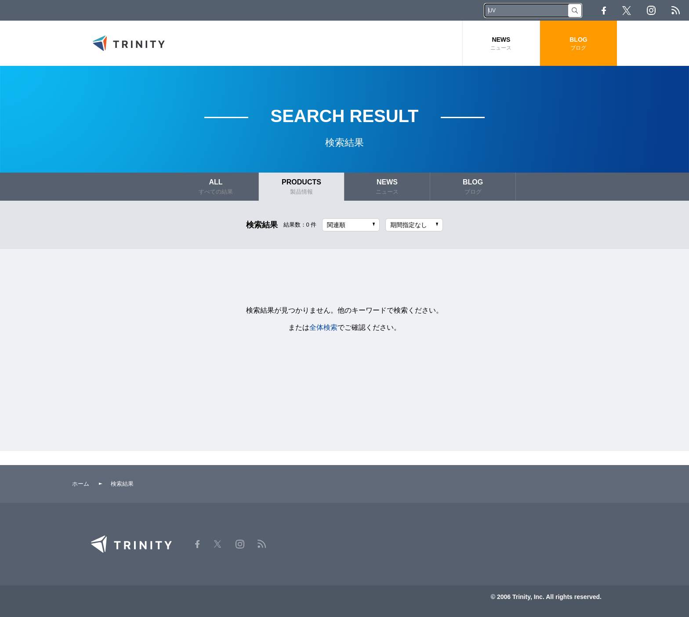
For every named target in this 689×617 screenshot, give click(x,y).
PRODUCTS (301, 186)
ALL (215, 186)
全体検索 (323, 327)
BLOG (578, 43)
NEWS (501, 43)
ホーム (80, 483)
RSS (675, 10)
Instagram (651, 10)
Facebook (604, 10)
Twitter (626, 10)
